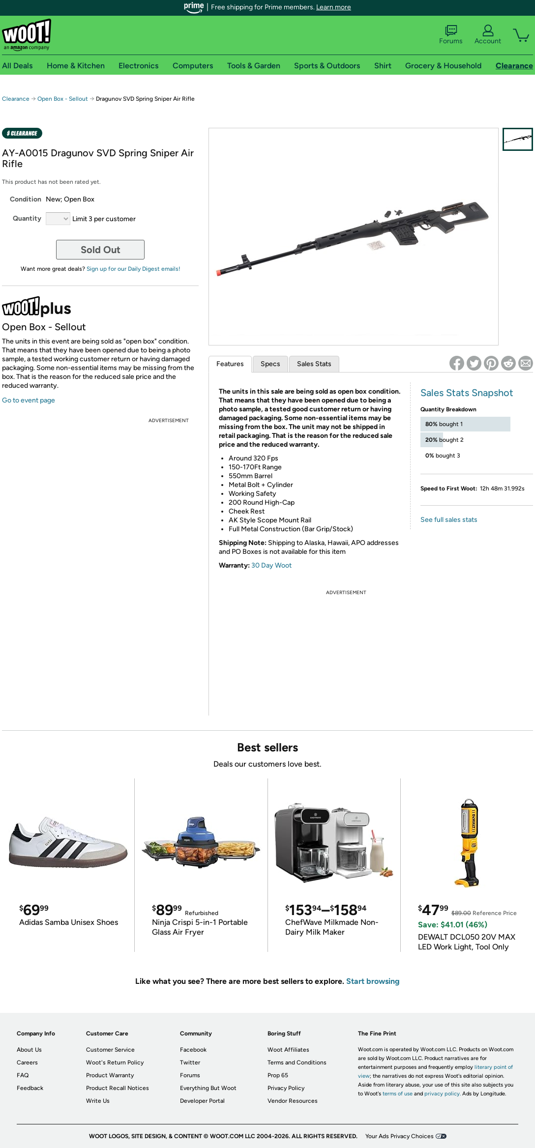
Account (488, 35)
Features (230, 364)
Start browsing (373, 981)
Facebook (193, 1049)
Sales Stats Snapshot (466, 393)
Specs (270, 364)
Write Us (98, 1100)
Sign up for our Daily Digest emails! (133, 268)
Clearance (16, 98)
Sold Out (100, 250)
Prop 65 (278, 1075)
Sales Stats (314, 364)
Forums (451, 35)
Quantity (27, 218)
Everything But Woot (208, 1088)
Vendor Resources (293, 1100)
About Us (29, 1049)
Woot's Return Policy (115, 1062)
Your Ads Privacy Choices (399, 1136)
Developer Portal (202, 1100)
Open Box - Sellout (62, 98)
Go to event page (28, 400)
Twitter (190, 1062)
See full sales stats (448, 520)
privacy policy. (442, 1094)
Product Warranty (110, 1075)
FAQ (23, 1075)
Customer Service (110, 1049)
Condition (25, 199)
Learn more (333, 7)
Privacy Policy (286, 1088)
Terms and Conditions (297, 1062)
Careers (27, 1062)
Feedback (30, 1088)
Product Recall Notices (117, 1088)
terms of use (398, 1094)
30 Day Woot (271, 565)
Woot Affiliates (288, 1049)
